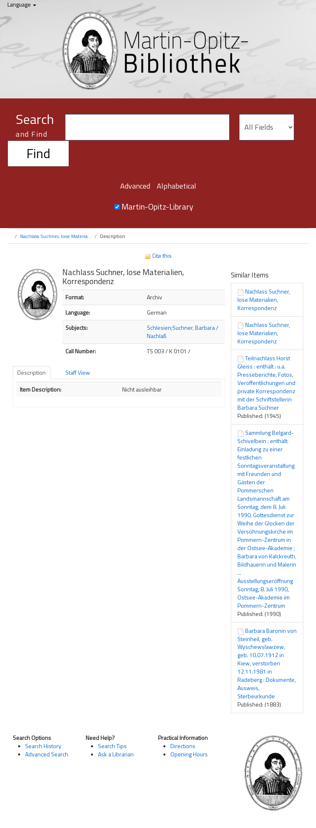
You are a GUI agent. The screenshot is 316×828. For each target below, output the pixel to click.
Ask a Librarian (116, 754)
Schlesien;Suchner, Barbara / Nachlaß (182, 331)
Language (21, 4)
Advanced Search (46, 754)
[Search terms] (147, 127)
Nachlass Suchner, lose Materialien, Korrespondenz (263, 299)
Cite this (158, 255)
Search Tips (112, 746)
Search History (43, 746)
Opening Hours (189, 754)
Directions (182, 746)
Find (38, 153)
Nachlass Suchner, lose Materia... (55, 236)
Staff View (77, 372)
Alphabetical (176, 185)
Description (31, 372)
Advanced (135, 185)
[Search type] (266, 127)
